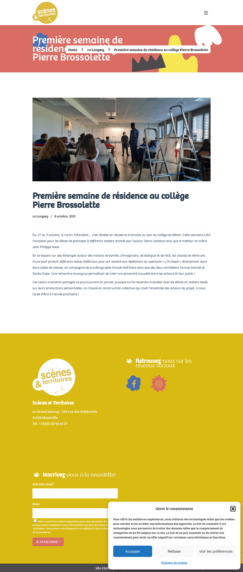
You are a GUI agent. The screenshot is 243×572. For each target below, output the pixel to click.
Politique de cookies (174, 562)
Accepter (132, 551)
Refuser (174, 551)
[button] (232, 508)
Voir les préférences (216, 551)
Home (72, 49)
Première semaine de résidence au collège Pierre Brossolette (110, 200)
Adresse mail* (43, 484)
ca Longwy (95, 49)
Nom (36, 503)
